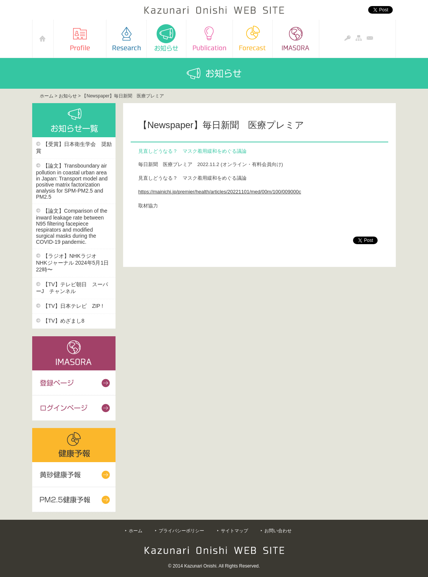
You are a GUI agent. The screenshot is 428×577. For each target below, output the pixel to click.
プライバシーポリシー (181, 530)
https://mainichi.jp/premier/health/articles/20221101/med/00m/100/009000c (219, 191)
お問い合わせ (278, 530)
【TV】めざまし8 (63, 321)
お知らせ (68, 96)
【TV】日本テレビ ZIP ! (73, 306)
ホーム (46, 96)
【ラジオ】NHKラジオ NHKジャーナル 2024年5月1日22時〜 (72, 263)
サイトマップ (234, 530)
